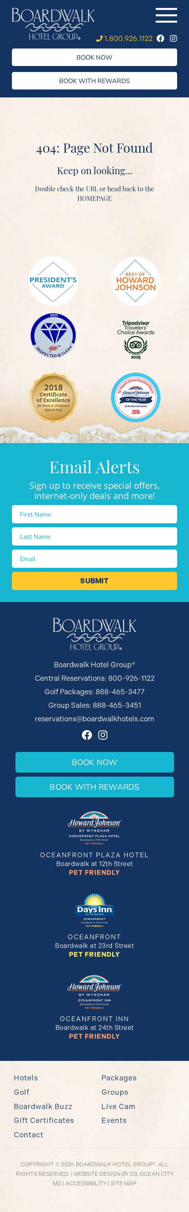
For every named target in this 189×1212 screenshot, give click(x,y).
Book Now (94, 57)
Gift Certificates (44, 1120)
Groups (114, 1092)
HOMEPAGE (94, 198)
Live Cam (118, 1106)
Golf (21, 1092)
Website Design (97, 1174)
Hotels (26, 1078)
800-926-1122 (131, 678)
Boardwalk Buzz (43, 1106)
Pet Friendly (94, 872)
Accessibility (86, 1183)
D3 (133, 1174)
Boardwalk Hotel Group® (115, 1164)
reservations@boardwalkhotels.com (94, 719)
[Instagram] (173, 39)
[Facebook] (160, 39)
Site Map (123, 1183)
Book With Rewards (94, 80)
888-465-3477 (120, 692)
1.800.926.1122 (128, 38)
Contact (29, 1134)
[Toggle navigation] (166, 15)
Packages (119, 1078)
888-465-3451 (117, 705)
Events (114, 1120)
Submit (94, 581)
